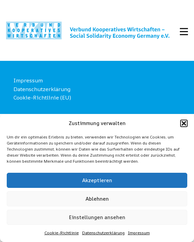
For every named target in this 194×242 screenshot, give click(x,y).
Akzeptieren (97, 180)
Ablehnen (97, 198)
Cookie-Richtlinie (61, 233)
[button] (184, 123)
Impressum (139, 233)
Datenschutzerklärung (103, 233)
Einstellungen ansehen (97, 217)
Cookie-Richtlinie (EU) (42, 97)
